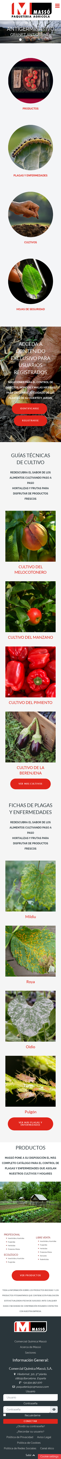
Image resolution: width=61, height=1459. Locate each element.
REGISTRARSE (30, 420)
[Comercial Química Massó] (30, 10)
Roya (30, 982)
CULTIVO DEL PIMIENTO (30, 702)
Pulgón (30, 1112)
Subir (30, 1455)
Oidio (30, 1047)
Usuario (30, 1391)
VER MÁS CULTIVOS (30, 784)
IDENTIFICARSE (29, 408)
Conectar (30, 1421)
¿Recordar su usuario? (30, 1431)
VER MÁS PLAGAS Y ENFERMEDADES (30, 1123)
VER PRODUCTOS (30, 1275)
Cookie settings (49, 1456)
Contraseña (30, 1403)
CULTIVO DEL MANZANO (30, 637)
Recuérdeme (32, 1415)
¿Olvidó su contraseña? (30, 1426)
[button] (20, 39)
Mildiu (30, 916)
